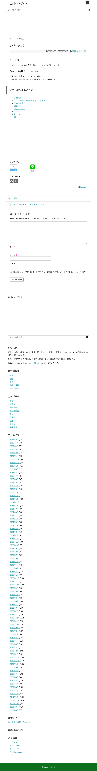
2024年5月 (14, 522)
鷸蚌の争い (14, 389)
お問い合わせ (37, 363)
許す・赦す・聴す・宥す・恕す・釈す (26, 205)
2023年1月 (14, 575)
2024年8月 (14, 512)
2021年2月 (14, 651)
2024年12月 (15, 499)
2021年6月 (14, 638)
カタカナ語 (81, 51)
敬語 (11, 414)
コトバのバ (18, 3)
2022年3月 (14, 608)
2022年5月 (14, 601)
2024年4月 (14, 525)
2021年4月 (14, 644)
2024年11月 (15, 502)
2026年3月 (14, 449)
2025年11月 (15, 463)
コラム (12, 424)
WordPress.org (16, 752)
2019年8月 (14, 710)
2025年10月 (15, 466)
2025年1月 (14, 496)
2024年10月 (15, 506)
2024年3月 (14, 529)
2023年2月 (14, 572)
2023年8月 (14, 552)
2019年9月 (14, 707)
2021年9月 (14, 628)
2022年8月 (14, 591)
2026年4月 (14, 446)
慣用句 (12, 404)
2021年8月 (14, 631)
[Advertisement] (48, 28)
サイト (12, 263)
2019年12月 (15, 697)
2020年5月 (14, 681)
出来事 (12, 417)
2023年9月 (14, 548)
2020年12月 (15, 657)
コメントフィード (17, 749)
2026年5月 (14, 443)
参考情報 (13, 427)
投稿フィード (15, 746)
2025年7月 (14, 476)
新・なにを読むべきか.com (19, 722)
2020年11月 (15, 661)
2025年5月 (14, 482)
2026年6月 (14, 440)
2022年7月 (14, 595)
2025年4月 (14, 486)
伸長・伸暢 (14, 385)
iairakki (83, 187)
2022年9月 (14, 588)
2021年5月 (14, 641)
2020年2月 (14, 690)
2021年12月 (15, 618)
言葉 (74, 51)
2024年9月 (14, 509)
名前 (13, 247)
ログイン (13, 742)
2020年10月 (15, 664)
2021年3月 (14, 648)
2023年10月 (15, 545)
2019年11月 (15, 700)
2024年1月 (14, 535)
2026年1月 (14, 456)
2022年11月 (15, 581)
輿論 (12, 198)
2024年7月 (14, 515)
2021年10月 (15, 624)
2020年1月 (14, 694)
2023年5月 (14, 562)
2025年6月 (14, 479)
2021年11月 (15, 621)
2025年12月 (15, 459)
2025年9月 (14, 469)
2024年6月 (14, 519)
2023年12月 (15, 539)
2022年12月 (15, 578)
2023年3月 (14, 568)
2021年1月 (14, 654)
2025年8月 (14, 473)
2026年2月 (14, 453)
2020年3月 (14, 687)
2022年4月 (14, 605)
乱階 (11, 375)
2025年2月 (14, 492)
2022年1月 (14, 615)
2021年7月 (14, 634)
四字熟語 (13, 407)
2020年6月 (14, 677)
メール (13, 255)
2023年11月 (15, 542)
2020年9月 (14, 667)
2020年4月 (14, 684)
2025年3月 (14, 489)
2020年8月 (14, 671)
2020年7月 (14, 674)
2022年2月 (14, 611)
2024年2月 (14, 532)
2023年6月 (14, 558)
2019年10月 (15, 704)
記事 (11, 421)
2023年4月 (14, 565)
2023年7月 (14, 555)
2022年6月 (14, 598)
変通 (11, 382)
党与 (11, 379)
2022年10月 (15, 585)
